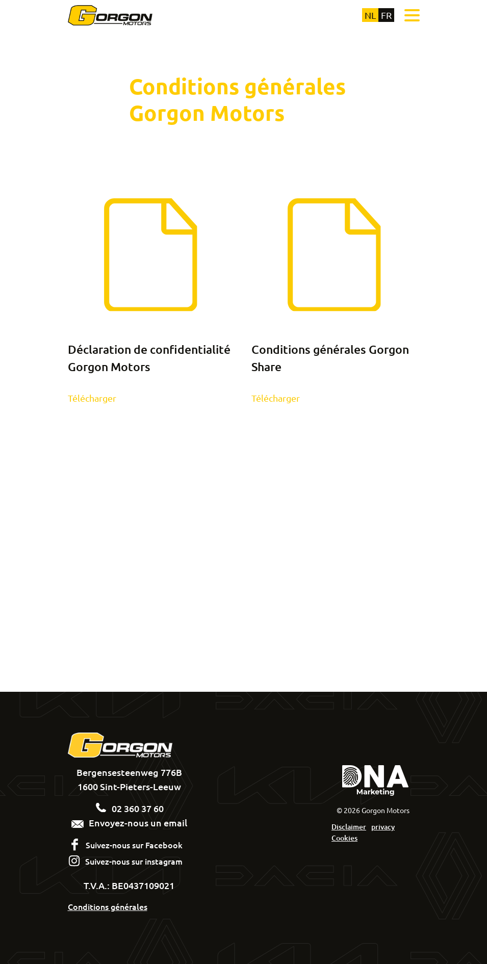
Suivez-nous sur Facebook (134, 844)
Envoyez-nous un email (129, 822)
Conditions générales (107, 906)
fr (386, 15)
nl (370, 15)
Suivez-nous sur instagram (134, 861)
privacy (383, 826)
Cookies (344, 838)
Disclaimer (348, 826)
